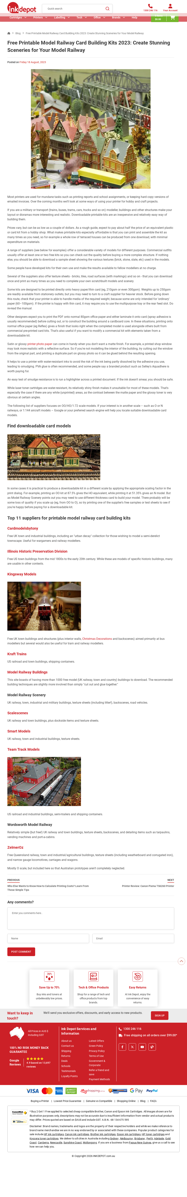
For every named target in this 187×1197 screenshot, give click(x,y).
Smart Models (18, 731)
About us (66, 1040)
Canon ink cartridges (77, 1134)
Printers (38, 23)
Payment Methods (99, 1079)
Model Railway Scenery (26, 695)
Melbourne (126, 1138)
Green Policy (96, 1045)
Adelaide (159, 1138)
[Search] (107, 9)
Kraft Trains (17, 654)
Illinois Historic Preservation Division (37, 551)
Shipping (66, 1051)
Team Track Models (23, 749)
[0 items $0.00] (165, 23)
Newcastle (56, 1142)
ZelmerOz (15, 847)
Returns (65, 1055)
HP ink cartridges (54, 1134)
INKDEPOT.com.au (104, 1156)
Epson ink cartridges (129, 1134)
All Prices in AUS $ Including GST (38, 1033)
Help (134, 23)
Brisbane (139, 1138)
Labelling (59, 23)
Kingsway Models (21, 574)
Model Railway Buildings (27, 672)
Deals (64, 1060)
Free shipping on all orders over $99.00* (148, 1035)
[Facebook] (122, 1046)
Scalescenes (17, 713)
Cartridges (16, 23)
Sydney (114, 1138)
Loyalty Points (69, 1076)
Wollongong (90, 1142)
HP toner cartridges (153, 1134)
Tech (79, 23)
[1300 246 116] (150, 9)
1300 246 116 (130, 1029)
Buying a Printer (40, 1101)
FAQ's (153, 1101)
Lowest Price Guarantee (67, 1101)
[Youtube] (142, 1046)
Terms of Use (96, 1055)
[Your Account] (170, 9)
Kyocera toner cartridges (44, 1138)
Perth (150, 1138)
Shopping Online (126, 1101)
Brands (116, 23)
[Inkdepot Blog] (152, 1046)
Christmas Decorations (97, 639)
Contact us (67, 1045)
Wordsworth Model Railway (29, 824)
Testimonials (68, 1071)
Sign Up (160, 1015)
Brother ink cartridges (103, 1134)
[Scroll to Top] (181, 961)
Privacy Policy (97, 1051)
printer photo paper (39, 344)
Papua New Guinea (140, 1142)
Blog (142, 1101)
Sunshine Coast (72, 1142)
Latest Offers (96, 1040)
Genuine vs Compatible (99, 1101)
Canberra (43, 1142)
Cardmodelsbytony (22, 528)
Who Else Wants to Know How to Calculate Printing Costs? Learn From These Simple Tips (48, 884)
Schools (65, 1066)
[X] (132, 1046)
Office (97, 23)
